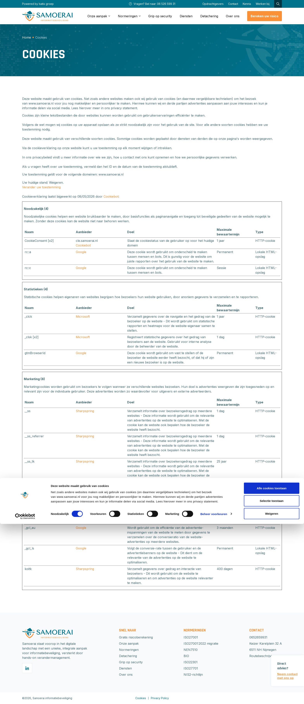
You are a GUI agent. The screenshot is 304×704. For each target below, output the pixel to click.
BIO (186, 656)
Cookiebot (111, 196)
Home (26, 37)
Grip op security (160, 16)
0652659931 (258, 637)
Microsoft (83, 316)
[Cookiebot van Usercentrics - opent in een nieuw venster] (25, 696)
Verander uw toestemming (41, 187)
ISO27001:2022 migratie (201, 643)
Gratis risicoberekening (136, 637)
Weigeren (271, 693)
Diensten (186, 16)
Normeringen (129, 650)
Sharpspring (85, 411)
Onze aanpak (129, 643)
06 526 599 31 (166, 3)
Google (81, 252)
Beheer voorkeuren (213, 694)
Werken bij (262, 3)
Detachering (209, 16)
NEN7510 (191, 650)
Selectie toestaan (272, 681)
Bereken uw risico (264, 16)
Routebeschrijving (262, 656)
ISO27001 (191, 637)
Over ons (232, 16)
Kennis (247, 3)
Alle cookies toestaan (271, 668)
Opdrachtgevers (213, 3)
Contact (233, 3)
